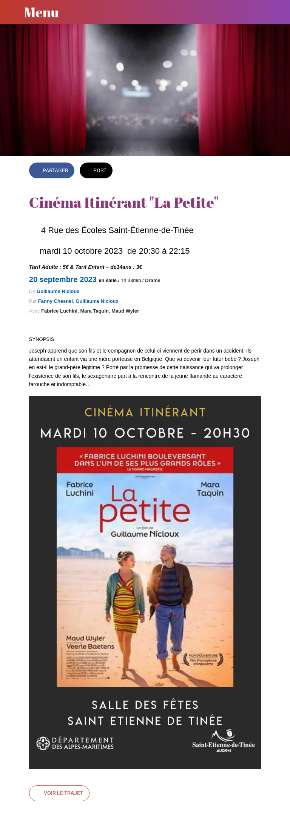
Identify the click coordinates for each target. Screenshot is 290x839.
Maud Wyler (125, 311)
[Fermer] (12, 12)
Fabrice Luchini (59, 311)
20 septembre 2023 (64, 279)
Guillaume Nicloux (58, 291)
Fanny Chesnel (55, 301)
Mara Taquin (94, 311)
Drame (152, 280)
